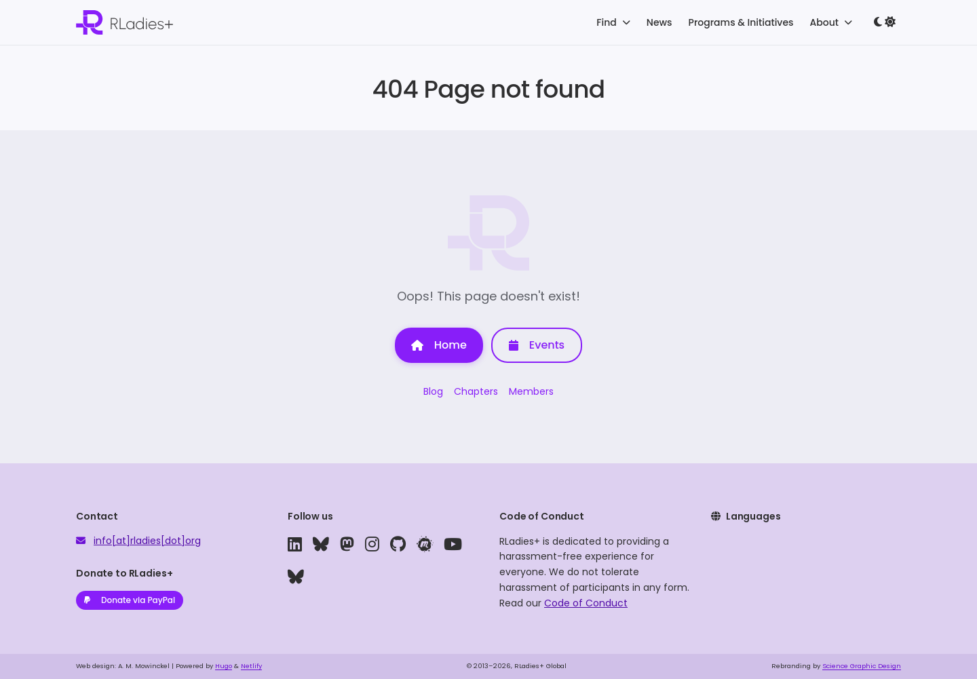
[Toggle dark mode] (884, 22)
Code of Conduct (586, 603)
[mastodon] (347, 545)
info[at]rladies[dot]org (147, 540)
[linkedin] (295, 545)
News (659, 22)
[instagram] (372, 545)
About (831, 22)
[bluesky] (321, 545)
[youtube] (453, 545)
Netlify (251, 665)
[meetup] (425, 545)
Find (613, 22)
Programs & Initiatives (741, 22)
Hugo (223, 665)
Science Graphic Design (861, 665)
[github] (398, 545)
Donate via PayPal (129, 600)
